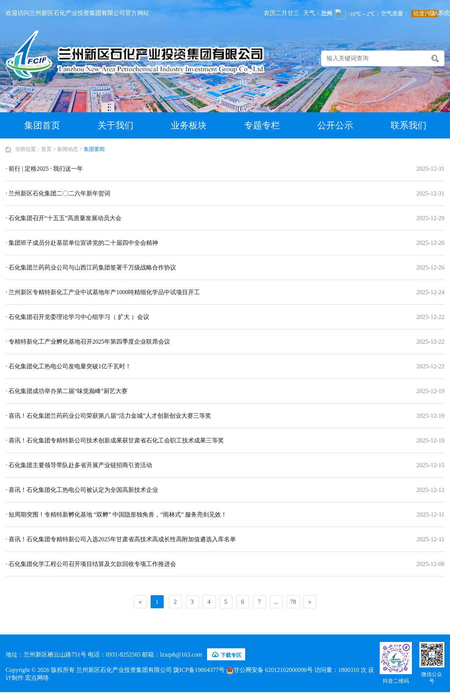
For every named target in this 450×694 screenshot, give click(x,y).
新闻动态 (67, 149)
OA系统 (439, 13)
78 (293, 602)
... (276, 602)
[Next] (310, 601)
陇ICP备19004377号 (199, 670)
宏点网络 (37, 678)
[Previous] (140, 601)
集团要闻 (94, 149)
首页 (46, 149)
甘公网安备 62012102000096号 (269, 670)
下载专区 (226, 655)
